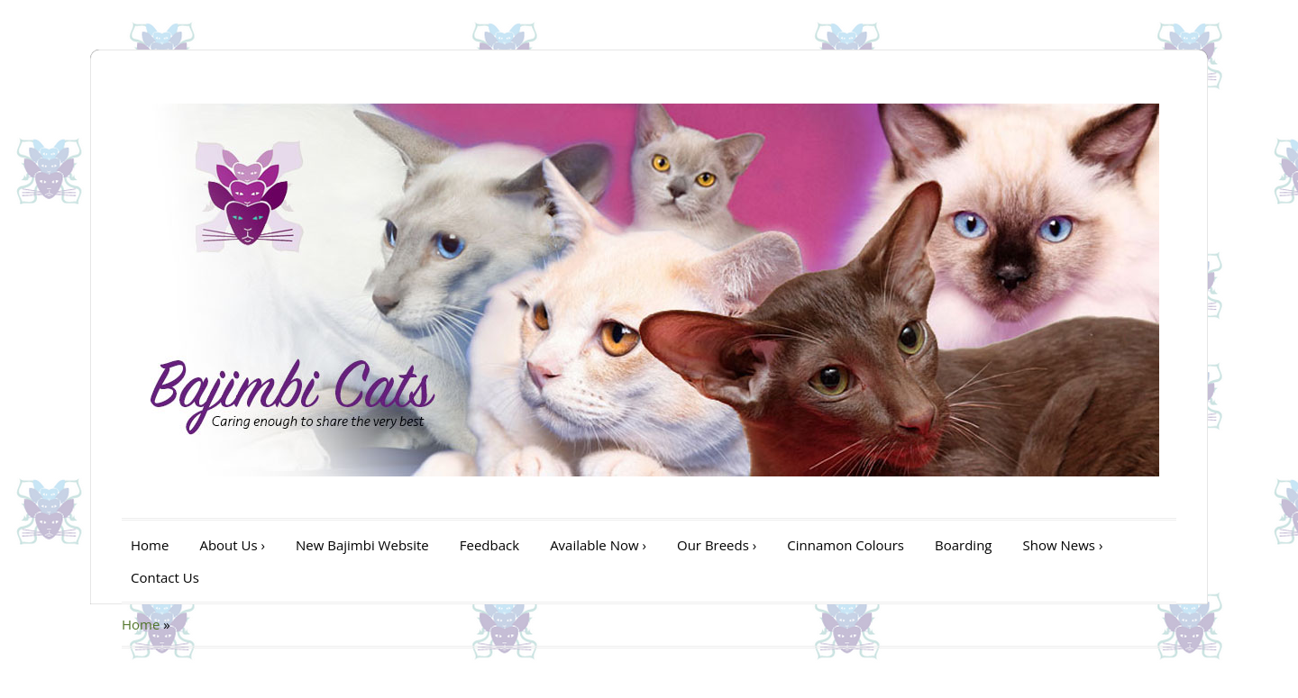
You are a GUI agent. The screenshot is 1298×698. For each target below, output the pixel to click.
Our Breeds (716, 545)
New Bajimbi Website (362, 545)
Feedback (489, 545)
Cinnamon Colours (845, 545)
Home (150, 545)
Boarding (963, 545)
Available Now (598, 545)
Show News (1063, 545)
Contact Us (165, 577)
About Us (232, 545)
